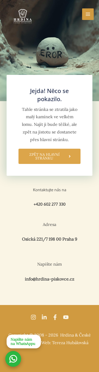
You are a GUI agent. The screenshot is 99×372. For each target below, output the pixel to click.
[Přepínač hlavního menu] (88, 14)
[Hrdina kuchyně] (22, 16)
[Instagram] (33, 317)
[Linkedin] (44, 317)
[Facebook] (55, 317)
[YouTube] (66, 317)
